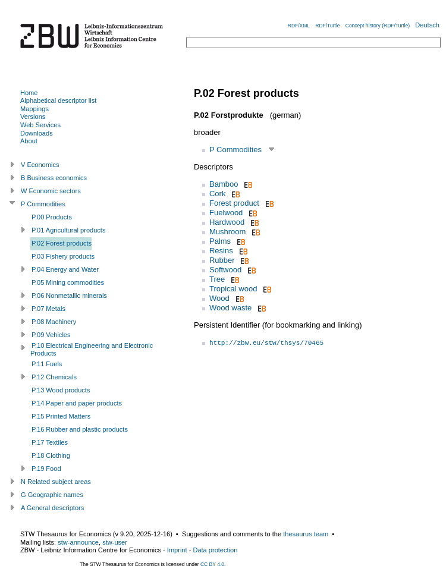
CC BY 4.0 (212, 564)
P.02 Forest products (62, 243)
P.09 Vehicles (51, 334)
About (28, 140)
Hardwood (226, 222)
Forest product (234, 203)
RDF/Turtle (327, 26)
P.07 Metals (48, 308)
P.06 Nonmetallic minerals (69, 295)
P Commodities (235, 149)
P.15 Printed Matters (61, 416)
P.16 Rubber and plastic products (80, 429)
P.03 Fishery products (63, 256)
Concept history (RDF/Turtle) (378, 26)
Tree (217, 279)
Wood (219, 298)
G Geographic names (52, 494)
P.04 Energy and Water (65, 269)
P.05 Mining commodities (68, 282)
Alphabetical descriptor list (58, 100)
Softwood (225, 269)
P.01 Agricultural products (68, 230)
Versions (32, 116)
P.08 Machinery (54, 321)
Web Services (40, 124)
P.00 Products (52, 217)
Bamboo (223, 184)
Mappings (34, 108)
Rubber (222, 260)
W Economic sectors (51, 190)
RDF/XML (299, 26)
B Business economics (54, 177)
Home (28, 92)
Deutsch (427, 25)
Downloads (36, 133)
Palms (220, 241)
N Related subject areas (56, 481)
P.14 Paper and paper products (77, 403)
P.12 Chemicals (54, 377)
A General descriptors (52, 507)
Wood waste (230, 307)
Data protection (215, 550)
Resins (221, 250)
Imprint (177, 550)
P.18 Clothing (51, 455)
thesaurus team (305, 533)
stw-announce (78, 542)
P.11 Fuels (47, 363)
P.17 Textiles (50, 442)
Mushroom (227, 231)
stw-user (114, 542)
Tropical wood (233, 288)
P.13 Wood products (61, 390)
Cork (217, 193)
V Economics (40, 164)
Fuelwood (226, 212)
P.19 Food (46, 468)
